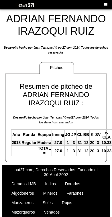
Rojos (67, 202)
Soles (48, 202)
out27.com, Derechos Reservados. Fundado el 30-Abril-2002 (56, 172)
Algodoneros (22, 193)
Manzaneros (22, 202)
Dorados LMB (23, 184)
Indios (50, 184)
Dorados (72, 184)
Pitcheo (57, 67)
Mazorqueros (23, 212)
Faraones (74, 193)
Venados (52, 212)
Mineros (50, 193)
